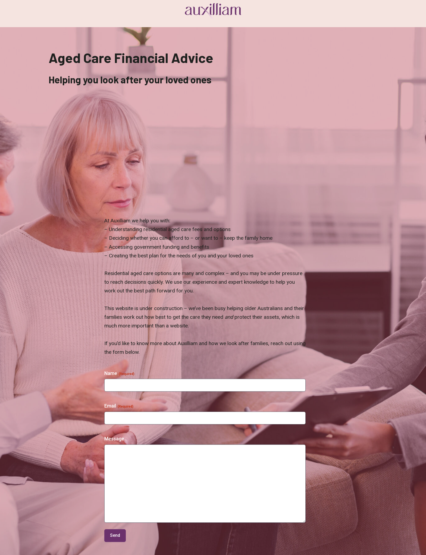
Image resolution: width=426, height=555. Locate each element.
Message (114, 439)
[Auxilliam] (213, 11)
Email (118, 406)
